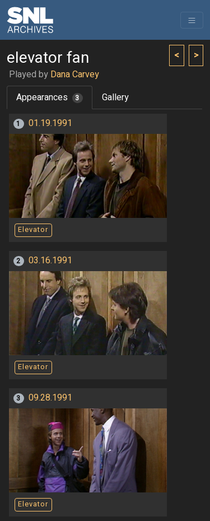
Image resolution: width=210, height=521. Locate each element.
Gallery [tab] (115, 97)
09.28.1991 (50, 397)
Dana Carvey (74, 74)
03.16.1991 (50, 260)
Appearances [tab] (49, 97)
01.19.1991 (50, 123)
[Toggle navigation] (191, 20)
